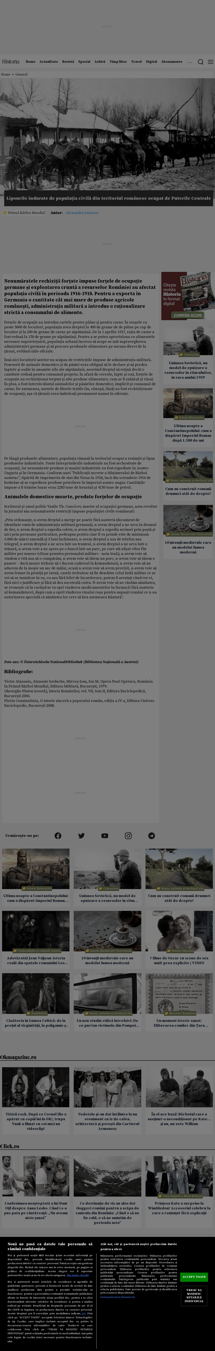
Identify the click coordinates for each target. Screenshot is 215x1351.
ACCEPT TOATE (194, 1277)
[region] (107, 1294)
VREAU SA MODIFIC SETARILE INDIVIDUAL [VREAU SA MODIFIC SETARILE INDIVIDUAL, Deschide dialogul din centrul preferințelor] (194, 1295)
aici (83, 1313)
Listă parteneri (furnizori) (117, 1297)
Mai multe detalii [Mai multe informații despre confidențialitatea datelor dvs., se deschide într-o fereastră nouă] (78, 1275)
